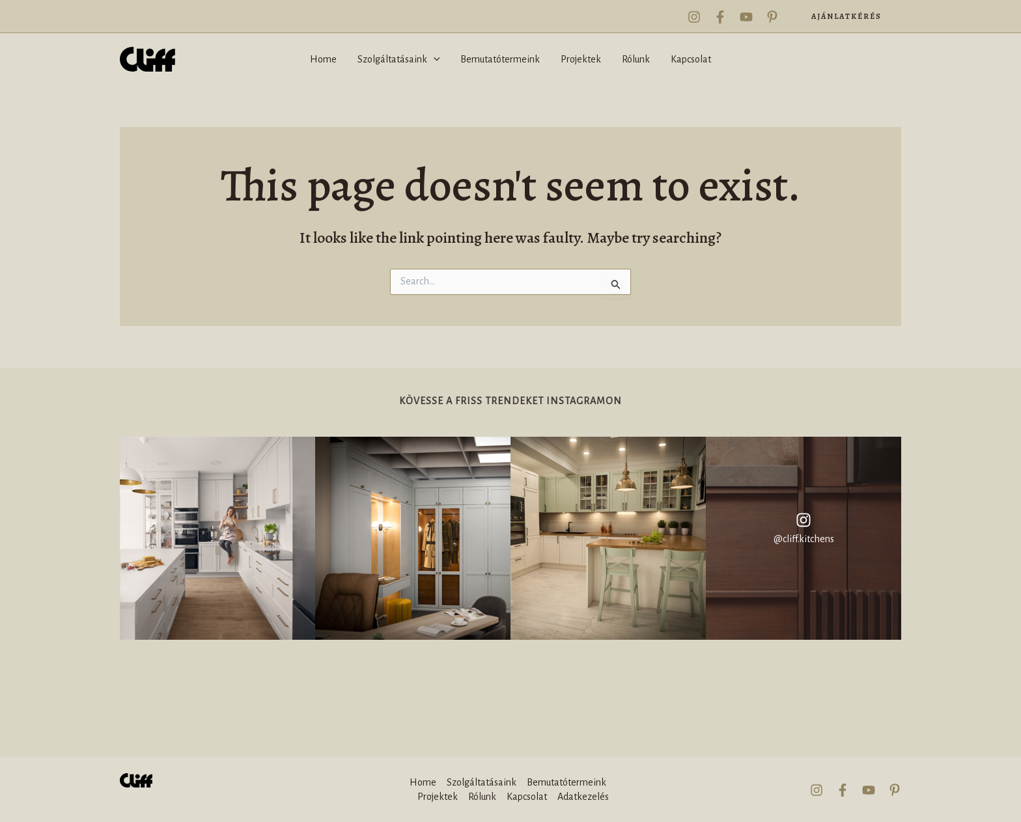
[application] (433, 59)
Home (423, 782)
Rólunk (482, 796)
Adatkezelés (583, 796)
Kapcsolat (527, 796)
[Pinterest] (772, 16)
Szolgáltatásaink (481, 782)
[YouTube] (746, 16)
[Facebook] (720, 16)
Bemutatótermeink (566, 782)
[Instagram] (694, 16)
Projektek (437, 796)
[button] (846, 16)
